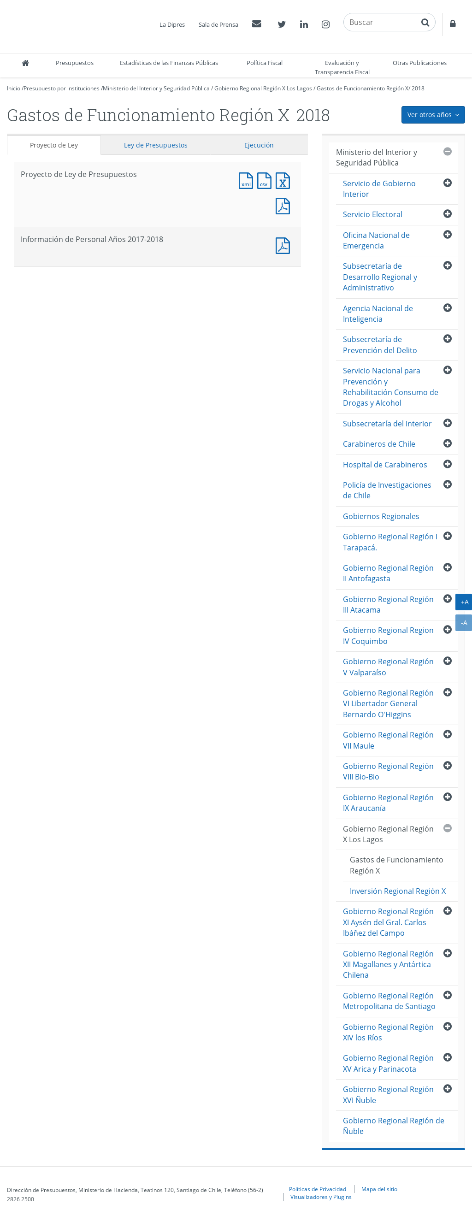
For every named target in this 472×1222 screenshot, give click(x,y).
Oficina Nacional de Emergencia (376, 240)
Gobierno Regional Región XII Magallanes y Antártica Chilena (388, 964)
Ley (156, 145)
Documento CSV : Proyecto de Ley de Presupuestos (266, 179)
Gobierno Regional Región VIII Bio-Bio (388, 771)
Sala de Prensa (218, 24)
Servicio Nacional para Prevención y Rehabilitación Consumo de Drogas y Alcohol (390, 387)
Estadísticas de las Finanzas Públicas (169, 63)
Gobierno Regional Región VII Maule (388, 740)
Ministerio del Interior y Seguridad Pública (156, 88)
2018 (418, 88)
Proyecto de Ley (54, 145)
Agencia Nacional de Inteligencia (378, 313)
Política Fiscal (265, 63)
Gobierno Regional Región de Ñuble (393, 1126)
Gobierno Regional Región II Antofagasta (388, 573)
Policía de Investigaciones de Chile (387, 490)
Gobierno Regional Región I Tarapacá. (390, 541)
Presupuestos (75, 63)
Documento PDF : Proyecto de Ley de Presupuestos (285, 205)
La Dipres (172, 24)
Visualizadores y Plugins (321, 1196)
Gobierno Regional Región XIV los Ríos (388, 1032)
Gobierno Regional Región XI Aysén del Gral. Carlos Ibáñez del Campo (388, 922)
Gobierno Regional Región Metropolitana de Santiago (389, 1001)
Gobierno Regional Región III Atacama (388, 604)
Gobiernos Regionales (381, 516)
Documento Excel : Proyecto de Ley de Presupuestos (285, 179)
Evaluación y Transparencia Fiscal (342, 67)
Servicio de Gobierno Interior (379, 188)
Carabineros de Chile (379, 444)
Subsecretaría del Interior (387, 424)
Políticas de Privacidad (317, 1188)
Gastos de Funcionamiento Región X (362, 88)
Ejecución (259, 145)
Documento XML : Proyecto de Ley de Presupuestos (248, 179)
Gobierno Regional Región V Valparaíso (388, 666)
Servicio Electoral (372, 214)
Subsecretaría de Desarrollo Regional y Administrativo (380, 277)
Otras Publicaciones (420, 63)
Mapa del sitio (379, 1188)
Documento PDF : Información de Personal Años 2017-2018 (285, 244)
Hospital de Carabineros (385, 465)
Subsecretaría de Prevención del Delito (380, 344)
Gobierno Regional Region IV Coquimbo (388, 635)
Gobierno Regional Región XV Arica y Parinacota (388, 1063)
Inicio (13, 88)
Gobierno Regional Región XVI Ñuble (388, 1094)
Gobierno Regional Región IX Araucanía (388, 802)
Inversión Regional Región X (398, 891)
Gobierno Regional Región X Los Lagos (263, 88)
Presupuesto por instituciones (62, 88)
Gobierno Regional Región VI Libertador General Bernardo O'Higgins (388, 704)
